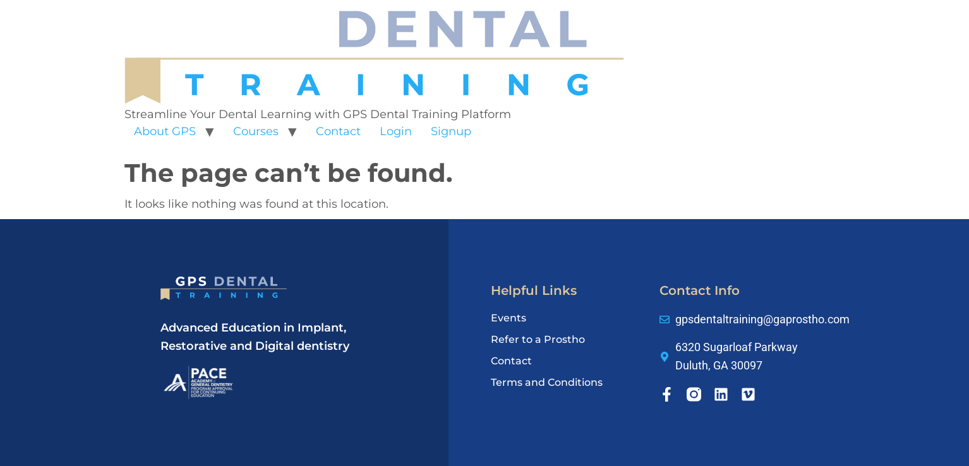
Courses (256, 131)
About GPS (165, 131)
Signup (451, 131)
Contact (338, 131)
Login (396, 131)
